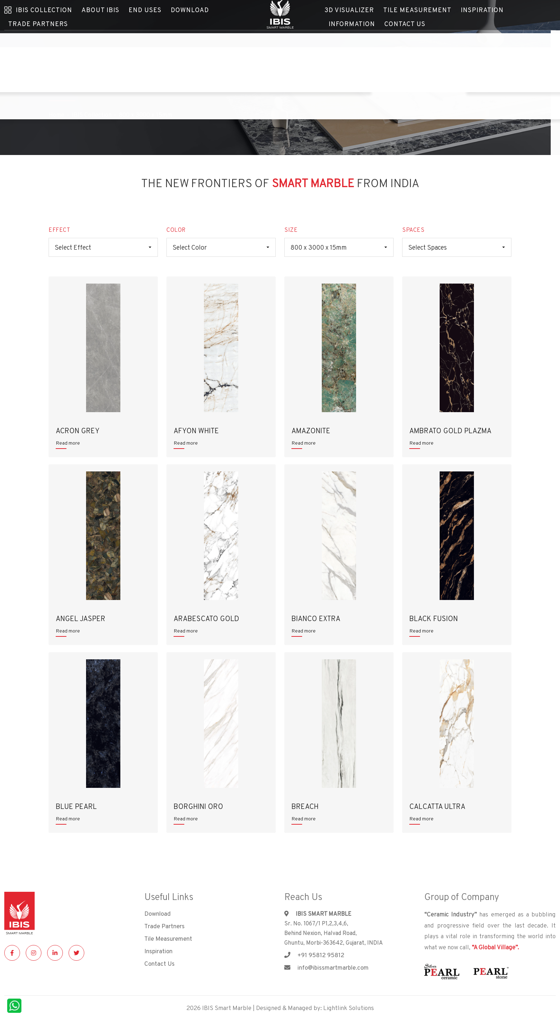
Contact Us (345, 34)
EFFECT (59, 230)
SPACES (413, 230)
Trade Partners (32, 34)
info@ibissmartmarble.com (326, 967)
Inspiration (158, 951)
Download (157, 914)
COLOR (176, 230)
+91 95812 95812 (314, 955)
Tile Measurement (168, 938)
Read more (68, 443)
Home (56, 115)
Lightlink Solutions (348, 1008)
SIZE (291, 230)
